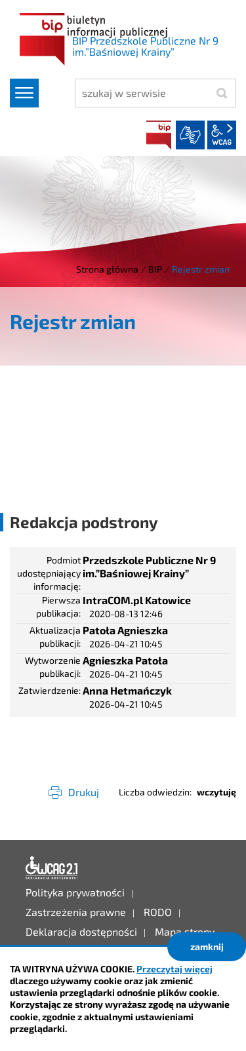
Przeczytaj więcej (174, 968)
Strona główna (107, 269)
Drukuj (83, 792)
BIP (158, 135)
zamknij (207, 946)
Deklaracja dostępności (52, 868)
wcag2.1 (221, 135)
